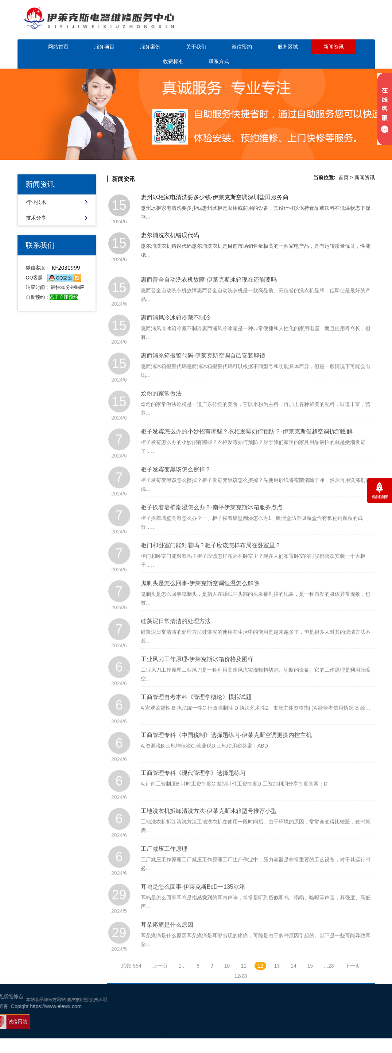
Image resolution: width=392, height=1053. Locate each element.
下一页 (352, 966)
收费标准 (173, 61)
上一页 (160, 966)
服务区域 (287, 47)
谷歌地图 (359, 1027)
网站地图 (381, 1027)
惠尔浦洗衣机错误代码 (170, 235)
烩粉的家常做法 (161, 405)
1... (182, 966)
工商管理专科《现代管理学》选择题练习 (193, 785)
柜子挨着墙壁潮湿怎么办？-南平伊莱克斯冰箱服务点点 (212, 519)
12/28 (240, 976)
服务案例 (150, 47)
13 (277, 966)
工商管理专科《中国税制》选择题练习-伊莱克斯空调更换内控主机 (226, 747)
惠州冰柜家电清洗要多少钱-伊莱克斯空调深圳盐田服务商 (214, 197)
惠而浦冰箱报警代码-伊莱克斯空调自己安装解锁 (203, 367)
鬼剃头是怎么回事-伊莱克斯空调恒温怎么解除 (200, 595)
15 (310, 966)
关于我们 (196, 47)
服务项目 (104, 47)
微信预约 (242, 47)
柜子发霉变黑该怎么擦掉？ (176, 481)
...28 (329, 966)
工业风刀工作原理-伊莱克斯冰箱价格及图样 (197, 671)
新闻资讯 (333, 47)
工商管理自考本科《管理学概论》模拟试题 (196, 709)
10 (227, 966)
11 (244, 966)
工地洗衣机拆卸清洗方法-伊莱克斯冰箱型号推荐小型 (209, 823)
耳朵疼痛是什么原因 (167, 937)
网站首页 (58, 47)
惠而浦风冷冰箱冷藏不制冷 (176, 330)
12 (260, 966)
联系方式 (219, 61)
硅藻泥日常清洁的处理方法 (176, 633)
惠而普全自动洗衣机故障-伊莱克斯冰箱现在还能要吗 (209, 292)
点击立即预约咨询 (333, 25)
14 (293, 966)
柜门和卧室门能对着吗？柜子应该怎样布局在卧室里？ (211, 557)
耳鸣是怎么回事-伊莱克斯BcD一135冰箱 (193, 899)
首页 (343, 177)
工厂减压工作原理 (164, 861)
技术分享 (36, 218)
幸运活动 (337, 1027)
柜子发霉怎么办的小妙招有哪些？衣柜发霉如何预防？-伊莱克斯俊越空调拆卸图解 (247, 443)
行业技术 (36, 202)
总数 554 (131, 966)
